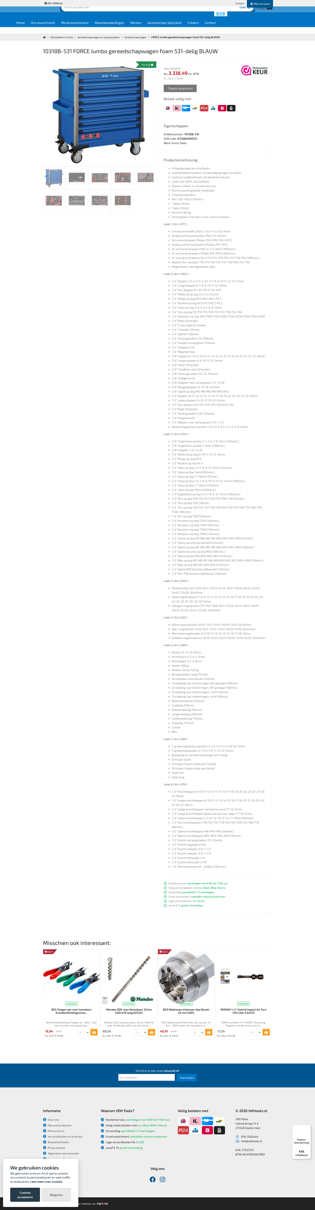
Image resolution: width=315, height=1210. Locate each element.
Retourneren (53, 1131)
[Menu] (308, 1127)
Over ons (51, 1119)
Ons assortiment (73, 28)
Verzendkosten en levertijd (62, 1136)
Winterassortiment (104, 28)
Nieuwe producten (57, 1125)
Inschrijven (187, 1077)
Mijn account (260, 3)
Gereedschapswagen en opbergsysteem (104, 37)
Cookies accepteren (25, 1195)
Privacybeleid (54, 1147)
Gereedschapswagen (145, 37)
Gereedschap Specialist (194, 28)
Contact (239, 3)
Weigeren (56, 1195)
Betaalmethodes (56, 1142)
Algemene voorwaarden (61, 1153)
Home (50, 28)
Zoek (184, 15)
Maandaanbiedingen (139, 28)
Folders (222, 28)
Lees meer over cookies (46, 1181)
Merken (165, 28)
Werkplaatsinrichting (63, 37)
